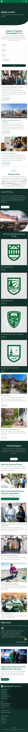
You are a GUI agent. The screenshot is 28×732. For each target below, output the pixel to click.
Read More (4, 679)
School (3, 55)
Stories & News (4, 693)
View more (13, 170)
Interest (4, 45)
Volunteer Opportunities (5, 696)
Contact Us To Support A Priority (9, 498)
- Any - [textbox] (4, 47)
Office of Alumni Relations (6, 703)
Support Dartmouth (4, 698)
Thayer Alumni (4, 721)
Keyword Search (5, 60)
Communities (3, 691)
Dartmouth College (4, 715)
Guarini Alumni (3, 719)
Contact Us (3, 707)
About (2, 701)
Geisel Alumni (3, 717)
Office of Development (5, 705)
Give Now (5, 99)
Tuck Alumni (3, 723)
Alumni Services (4, 689)
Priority (3, 50)
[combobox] (14, 47)
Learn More (4, 207)
